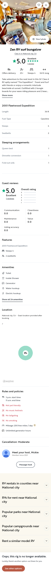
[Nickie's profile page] (6, 453)
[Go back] (5, 5)
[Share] (46, 5)
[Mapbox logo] (8, 381)
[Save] (39, 5)
